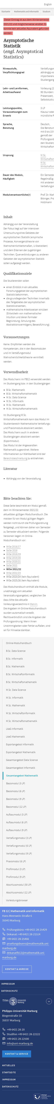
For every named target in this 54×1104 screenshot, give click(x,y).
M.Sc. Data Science (16, 690)
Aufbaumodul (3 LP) (16, 814)
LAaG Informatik (14, 729)
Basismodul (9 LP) (15, 799)
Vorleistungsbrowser (17, 900)
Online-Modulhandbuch (19, 643)
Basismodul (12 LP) (16, 807)
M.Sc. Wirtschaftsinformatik (20, 713)
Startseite (5, 11)
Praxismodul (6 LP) (16, 861)
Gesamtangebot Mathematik (22, 775)
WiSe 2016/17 (13, 547)
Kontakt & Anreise (17, 969)
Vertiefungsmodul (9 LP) (19, 853)
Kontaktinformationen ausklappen (48, 1001)
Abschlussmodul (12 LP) (18, 892)
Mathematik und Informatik (26, 11)
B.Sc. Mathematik (15, 666)
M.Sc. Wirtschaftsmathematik (21, 721)
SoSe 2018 (11, 550)
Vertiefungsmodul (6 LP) (19, 846)
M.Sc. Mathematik (15, 705)
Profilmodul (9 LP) (15, 877)
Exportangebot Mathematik (20, 752)
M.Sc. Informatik (14, 698)
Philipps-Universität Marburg (14, 1001)
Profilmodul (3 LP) (15, 869)
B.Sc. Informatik (14, 659)
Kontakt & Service (16, 1053)
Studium (46, 11)
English (48, 4)
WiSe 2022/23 (13, 573)
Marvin (33, 604)
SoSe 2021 (11, 565)
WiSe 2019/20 (13, 558)
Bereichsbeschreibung (15, 458)
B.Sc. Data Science (15, 651)
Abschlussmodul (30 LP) (18, 885)
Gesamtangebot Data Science (22, 760)
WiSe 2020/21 (13, 562)
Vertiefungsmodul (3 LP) (19, 838)
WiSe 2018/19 (13, 554)
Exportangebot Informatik (20, 744)
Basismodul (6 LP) (15, 791)
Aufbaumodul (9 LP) (16, 830)
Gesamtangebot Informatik (20, 768)
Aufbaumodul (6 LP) (16, 822)
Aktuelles (8, 1065)
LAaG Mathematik (15, 737)
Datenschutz (9, 991)
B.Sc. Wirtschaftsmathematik (21, 682)
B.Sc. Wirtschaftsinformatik (20, 674)
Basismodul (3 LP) (15, 783)
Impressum (8, 983)
